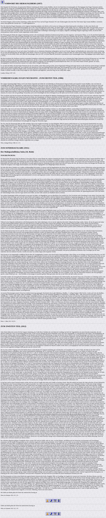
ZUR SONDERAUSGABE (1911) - (16, 148)
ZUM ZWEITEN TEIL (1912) (13, 326)
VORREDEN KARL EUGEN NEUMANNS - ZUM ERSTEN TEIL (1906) (32, 78)
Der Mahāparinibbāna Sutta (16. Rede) (17, 152)
